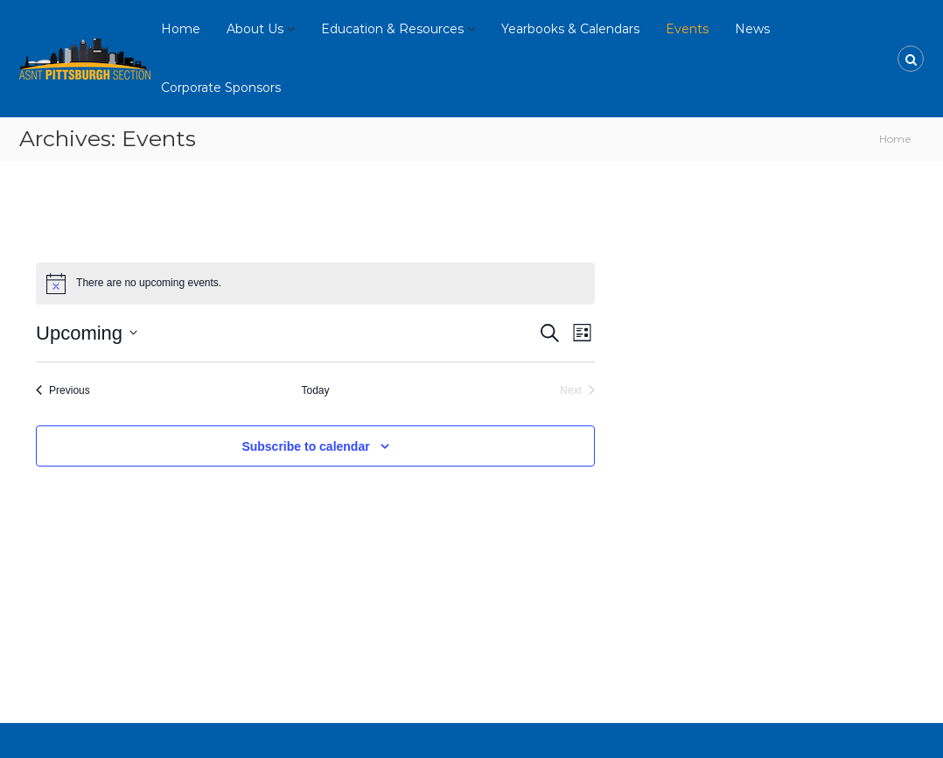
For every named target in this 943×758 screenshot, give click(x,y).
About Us (255, 29)
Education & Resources (392, 29)
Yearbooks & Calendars (570, 29)
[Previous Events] (63, 390)
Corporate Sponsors (221, 87)
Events (687, 29)
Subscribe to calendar (305, 446)
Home (180, 29)
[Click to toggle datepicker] (86, 333)
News (752, 29)
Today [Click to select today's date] (315, 390)
